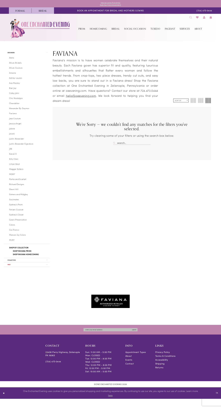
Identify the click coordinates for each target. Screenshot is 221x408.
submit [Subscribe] (144, 338)
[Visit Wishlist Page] (197, 19)
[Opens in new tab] (110, 308)
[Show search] (190, 19)
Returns (159, 376)
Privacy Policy (162, 361)
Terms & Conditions (165, 365)
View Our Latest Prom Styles (110, 3)
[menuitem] (20, 12)
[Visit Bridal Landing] (42, 12)
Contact (129, 372)
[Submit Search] (115, 145)
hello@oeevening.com (81, 97)
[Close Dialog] (4, 402)
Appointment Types (135, 361)
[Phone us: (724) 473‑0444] (204, 12)
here (110, 404)
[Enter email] (110, 338)
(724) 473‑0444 (53, 370)
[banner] (40, 30)
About (128, 365)
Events (128, 369)
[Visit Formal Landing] (20, 12)
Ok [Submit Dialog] (216, 402)
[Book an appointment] (110, 12)
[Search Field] (132, 145)
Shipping (160, 372)
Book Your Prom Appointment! (110, 6)
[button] (204, 19)
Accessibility (161, 369)
